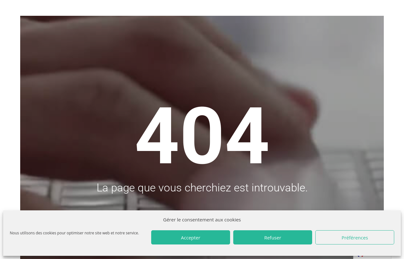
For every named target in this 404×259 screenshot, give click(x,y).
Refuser (272, 237)
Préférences (355, 237)
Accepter (190, 237)
